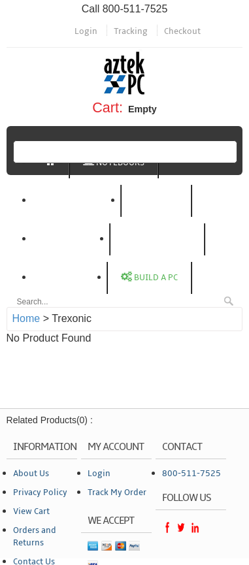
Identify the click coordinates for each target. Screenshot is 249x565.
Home (26, 318)
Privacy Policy (40, 492)
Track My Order (117, 492)
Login (86, 31)
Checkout (182, 31)
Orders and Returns (34, 536)
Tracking (131, 31)
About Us (31, 473)
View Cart (31, 511)
